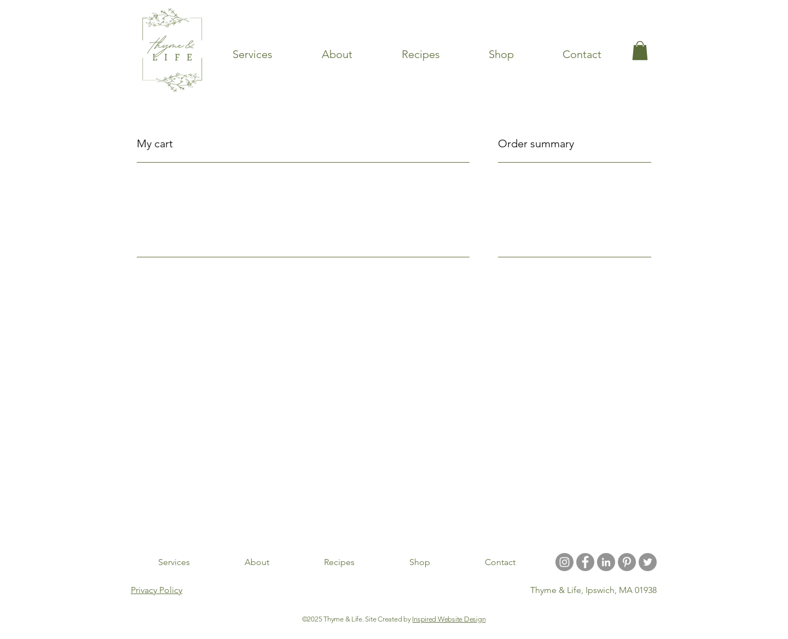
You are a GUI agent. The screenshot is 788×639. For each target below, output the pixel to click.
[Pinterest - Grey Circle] (627, 562)
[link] (640, 50)
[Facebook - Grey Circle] (585, 562)
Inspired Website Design (448, 619)
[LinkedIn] (606, 562)
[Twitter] (648, 562)
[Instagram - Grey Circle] (564, 562)
